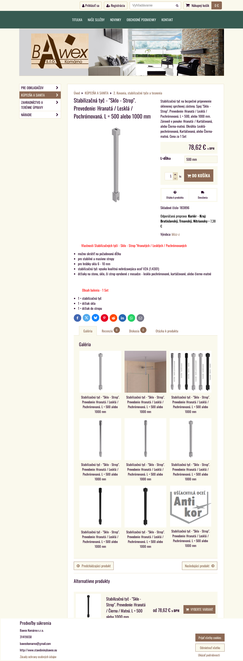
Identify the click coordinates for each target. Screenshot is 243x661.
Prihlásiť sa (90, 5)
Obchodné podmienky (141, 19)
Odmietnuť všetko (210, 647)
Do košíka (198, 175)
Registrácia (115, 5)
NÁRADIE (41, 114)
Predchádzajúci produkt (94, 565)
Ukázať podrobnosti (209, 655)
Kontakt (167, 19)
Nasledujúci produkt (199, 565)
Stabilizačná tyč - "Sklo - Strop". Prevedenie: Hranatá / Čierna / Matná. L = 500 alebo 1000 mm (125, 608)
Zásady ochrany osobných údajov (38, 656)
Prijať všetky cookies (209, 637)
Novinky (115, 19)
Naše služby (96, 19)
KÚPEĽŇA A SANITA (41, 95)
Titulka (77, 19)
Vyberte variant (199, 609)
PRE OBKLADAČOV (41, 87)
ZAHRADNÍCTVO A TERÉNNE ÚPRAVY (41, 105)
